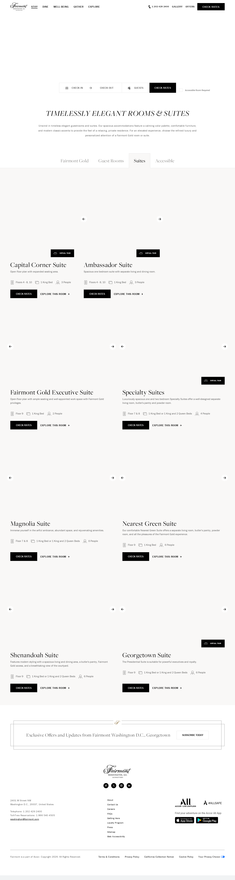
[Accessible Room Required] (181, 90)
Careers (109, 814)
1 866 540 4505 (45, 820)
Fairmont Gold (60, 161)
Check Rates (162, 87)
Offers (190, 6)
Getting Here (112, 823)
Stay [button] (34, 6)
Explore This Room (59, 294)
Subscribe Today (192, 737)
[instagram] (121, 790)
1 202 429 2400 (32, 816)
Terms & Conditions (109, 861)
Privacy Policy (132, 861)
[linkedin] (129, 790)
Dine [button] (45, 6)
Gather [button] (79, 6)
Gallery (177, 6)
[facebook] (106, 790)
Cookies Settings (211, 861)
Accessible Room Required (197, 90)
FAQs (108, 818)
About (108, 805)
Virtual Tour (102, 253)
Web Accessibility (114, 841)
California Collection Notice (159, 861)
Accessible (179, 161)
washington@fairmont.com (24, 824)
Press (108, 832)
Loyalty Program (113, 827)
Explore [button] (94, 6)
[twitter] (113, 790)
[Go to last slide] (122, 219)
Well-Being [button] (61, 6)
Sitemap (109, 836)
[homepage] (20, 7)
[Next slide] (224, 219)
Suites (144, 161)
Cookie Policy (186, 861)
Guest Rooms (106, 161)
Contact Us (111, 809)
